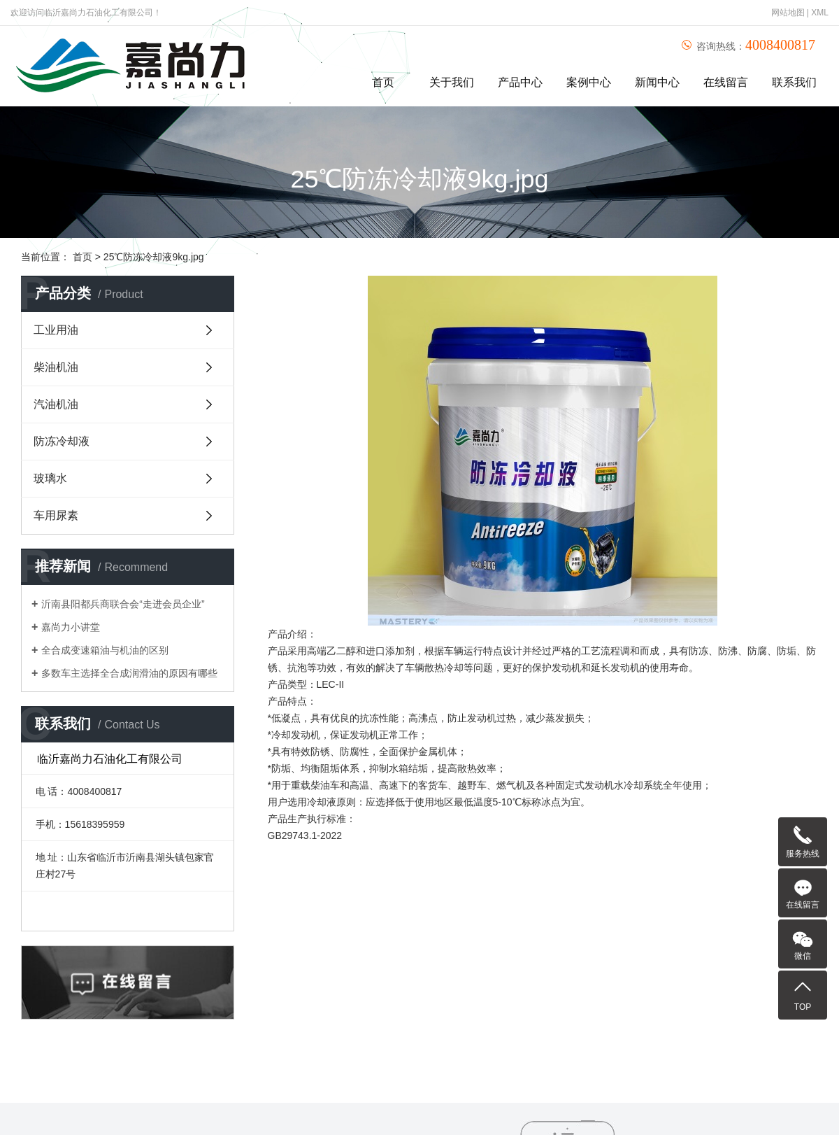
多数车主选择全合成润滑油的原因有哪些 (129, 673)
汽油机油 (56, 404)
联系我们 (794, 82)
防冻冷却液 (61, 441)
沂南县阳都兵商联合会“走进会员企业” (122, 603)
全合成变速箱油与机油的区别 (104, 650)
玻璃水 (50, 478)
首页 (383, 82)
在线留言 (725, 82)
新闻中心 (657, 82)
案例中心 (588, 82)
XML (820, 12)
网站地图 (788, 12)
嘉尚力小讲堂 (70, 627)
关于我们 (451, 82)
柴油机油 (56, 367)
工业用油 (56, 330)
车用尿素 (56, 515)
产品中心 (520, 82)
